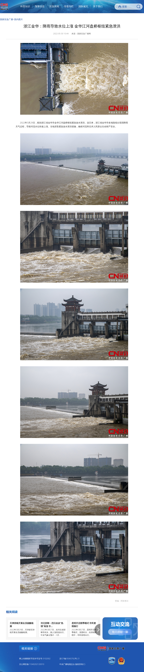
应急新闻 (54, 6)
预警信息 (40, 6)
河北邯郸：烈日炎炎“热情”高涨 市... (52, 624)
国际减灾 (83, 6)
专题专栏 (69, 6)
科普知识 (25, 6)
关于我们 (98, 6)
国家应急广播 (6, 19)
